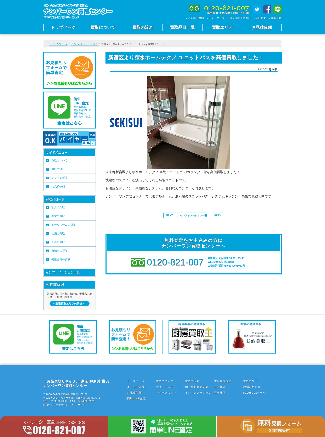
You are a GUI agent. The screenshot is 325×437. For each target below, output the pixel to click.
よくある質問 (196, 18)
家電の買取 (58, 216)
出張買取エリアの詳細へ (70, 303)
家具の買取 (58, 207)
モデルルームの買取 (63, 224)
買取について (103, 27)
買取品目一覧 (182, 27)
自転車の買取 (59, 250)
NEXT (169, 215)
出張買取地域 (55, 284)
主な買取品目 (223, 381)
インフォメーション (84, 44)
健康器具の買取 (60, 259)
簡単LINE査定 (136, 398)
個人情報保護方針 (240, 18)
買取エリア (222, 27)
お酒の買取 (58, 233)
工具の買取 (58, 242)
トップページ (63, 27)
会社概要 (260, 18)
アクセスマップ (166, 392)
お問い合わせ (252, 386)
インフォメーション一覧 (63, 272)
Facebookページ (254, 392)
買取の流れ (142, 27)
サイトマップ (217, 18)
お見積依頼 (261, 27)
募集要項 (276, 18)
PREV (217, 215)
